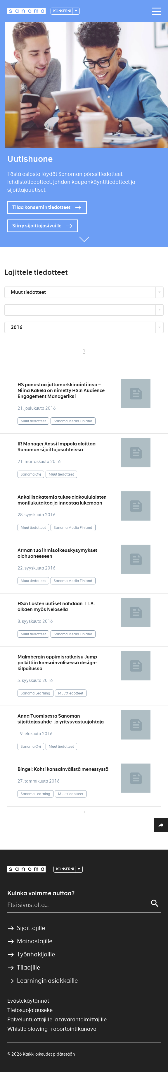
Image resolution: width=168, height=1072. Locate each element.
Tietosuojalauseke (30, 1010)
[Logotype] (26, 11)
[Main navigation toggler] (155, 11)
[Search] (155, 903)
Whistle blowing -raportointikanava (51, 1028)
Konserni (62, 11)
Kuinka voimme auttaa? (41, 893)
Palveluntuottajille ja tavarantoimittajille (57, 1019)
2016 (17, 327)
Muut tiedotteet (29, 292)
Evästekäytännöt (28, 1000)
